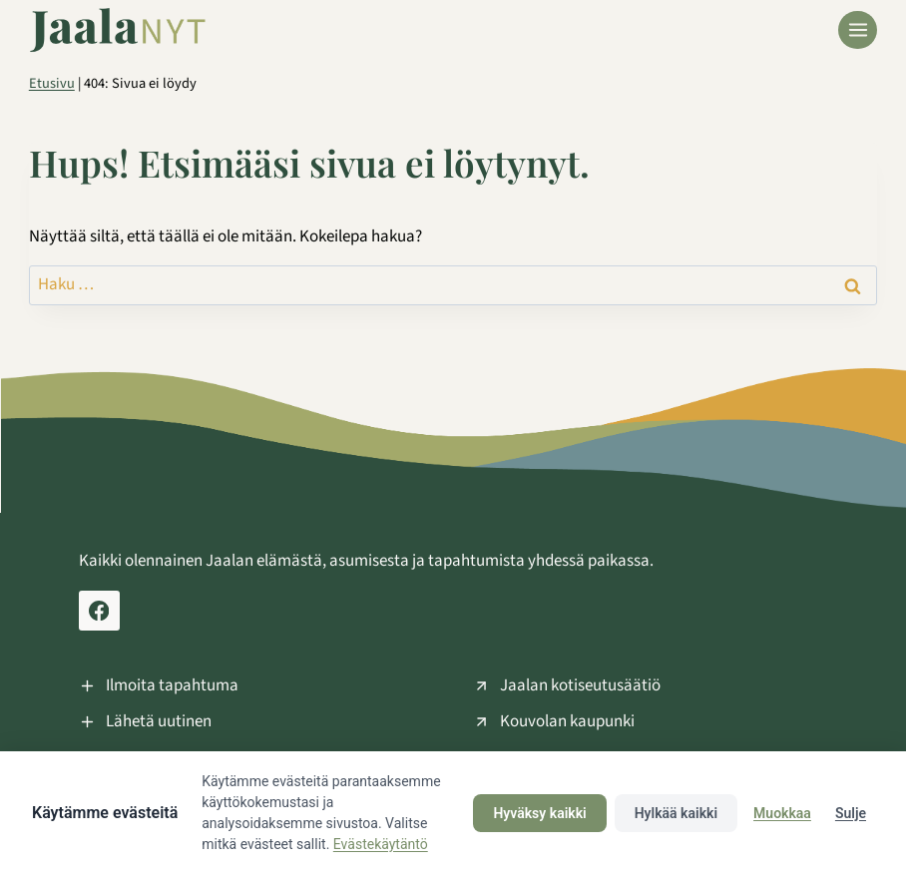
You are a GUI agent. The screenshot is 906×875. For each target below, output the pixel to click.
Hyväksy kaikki (539, 813)
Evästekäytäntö (380, 844)
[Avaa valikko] (857, 30)
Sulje (850, 813)
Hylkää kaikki (676, 813)
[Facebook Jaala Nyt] (99, 611)
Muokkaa (782, 813)
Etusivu (52, 83)
